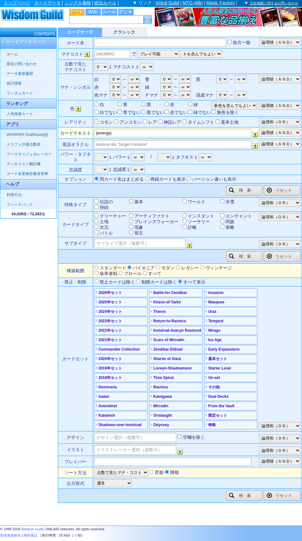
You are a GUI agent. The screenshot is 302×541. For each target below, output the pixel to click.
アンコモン (131, 122)
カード (76, 11)
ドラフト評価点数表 (24, 144)
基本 (138, 201)
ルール (109, 11)
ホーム (12, 54)
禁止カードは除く (117, 282)
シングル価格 (77, 2)
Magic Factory (220, 2)
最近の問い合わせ (22, 64)
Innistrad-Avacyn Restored (177, 330)
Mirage (214, 330)
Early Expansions (224, 349)
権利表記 (30, 535)
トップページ (17, 2)
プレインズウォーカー (156, 221)
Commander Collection (119, 349)
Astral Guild (167, 2)
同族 (230, 221)
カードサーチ (80, 32)
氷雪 (230, 201)
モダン (168, 267)
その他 (214, 387)
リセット (279, 190)
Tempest (215, 321)
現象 (138, 227)
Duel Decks (218, 396)
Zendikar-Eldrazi (167, 349)
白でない (108, 112)
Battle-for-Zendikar (170, 292)
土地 (104, 221)
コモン (106, 122)
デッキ (125, 11)
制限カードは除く (159, 282)
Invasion (216, 292)
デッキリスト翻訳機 (24, 164)
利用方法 (14, 195)
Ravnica (160, 387)
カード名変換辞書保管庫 (27, 174)
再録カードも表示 (168, 179)
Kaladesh (106, 415)
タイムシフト (201, 122)
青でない (132, 112)
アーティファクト (152, 215)
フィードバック (20, 204)
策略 (230, 227)
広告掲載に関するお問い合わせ (274, 3)
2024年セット (110, 311)
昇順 (159, 472)
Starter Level (219, 368)
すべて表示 (194, 282)
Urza (212, 311)
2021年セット (110, 340)
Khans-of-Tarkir (167, 302)
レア (152, 122)
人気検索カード (20, 114)
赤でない (178, 112)
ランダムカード (20, 93)
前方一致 (241, 42)
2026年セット (110, 292)
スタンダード (113, 267)
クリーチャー (113, 215)
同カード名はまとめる (122, 179)
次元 (104, 227)
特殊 (212, 425)
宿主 (138, 232)
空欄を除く (194, 437)
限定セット (217, 415)
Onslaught (162, 415)
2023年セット (110, 321)
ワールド (196, 201)
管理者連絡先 (10, 535)
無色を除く (228, 112)
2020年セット (110, 359)
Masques (216, 302)
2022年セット (110, 330)
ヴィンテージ (218, 267)
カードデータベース (26, 42)
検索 (242, 190)
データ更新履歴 (20, 73)
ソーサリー (199, 221)
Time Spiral (163, 377)
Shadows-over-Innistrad (120, 425)
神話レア (172, 122)
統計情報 (14, 83)
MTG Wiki (193, 2)
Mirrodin (160, 406)
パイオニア (144, 267)
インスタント (201, 215)
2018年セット (110, 377)
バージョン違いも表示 (214, 179)
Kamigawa (162, 396)
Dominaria (107, 387)
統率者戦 (108, 273)
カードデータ (47, 2)
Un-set (214, 377)
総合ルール (105, 2)
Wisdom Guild (32, 529)
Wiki (93, 11)
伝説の (106, 201)
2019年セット (110, 368)
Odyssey (161, 425)
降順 (174, 472)
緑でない (202, 112)
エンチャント (239, 215)
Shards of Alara (167, 359)
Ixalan (103, 396)
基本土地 (229, 122)
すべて (154, 273)
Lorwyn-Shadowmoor (172, 368)
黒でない (155, 112)
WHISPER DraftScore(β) (27, 134)
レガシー (190, 267)
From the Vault (221, 406)
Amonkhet (107, 406)
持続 (104, 207)
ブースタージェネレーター (29, 154)
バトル (106, 232)
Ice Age (214, 340)
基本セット (217, 359)
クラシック (124, 32)
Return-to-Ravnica (169, 321)
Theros (159, 311)
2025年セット (110, 302)
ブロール (133, 273)
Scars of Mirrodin (168, 340)
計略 (192, 227)
